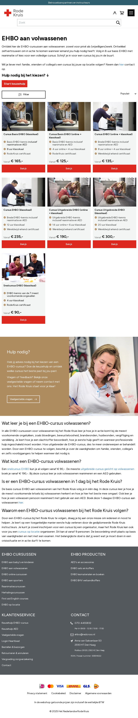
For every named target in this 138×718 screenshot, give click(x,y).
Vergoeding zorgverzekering (17, 659)
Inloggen (114, 13)
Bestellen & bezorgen (13, 647)
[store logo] (11, 12)
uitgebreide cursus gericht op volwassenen (107, 469)
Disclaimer (75, 693)
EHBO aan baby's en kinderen (18, 562)
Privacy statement (37, 693)
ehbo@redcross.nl (85, 634)
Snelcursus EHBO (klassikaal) (19, 285)
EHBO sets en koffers (82, 568)
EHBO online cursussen (14, 574)
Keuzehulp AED (10, 628)
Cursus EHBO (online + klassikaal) (113, 134)
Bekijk (23, 168)
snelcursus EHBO (18, 469)
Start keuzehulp (14, 83)
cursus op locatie (29, 531)
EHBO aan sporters (12, 580)
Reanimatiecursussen (13, 586)
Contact (6, 665)
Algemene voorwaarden (98, 693)
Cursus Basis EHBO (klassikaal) (20, 134)
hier (21, 502)
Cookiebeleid (58, 693)
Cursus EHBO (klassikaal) (17, 209)
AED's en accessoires (82, 562)
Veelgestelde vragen (21, 399)
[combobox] (69, 22)
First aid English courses (15, 598)
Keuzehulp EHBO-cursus (15, 622)
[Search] (118, 22)
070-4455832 (83, 623)
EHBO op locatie (11, 604)
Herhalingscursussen (13, 592)
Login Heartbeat (11, 641)
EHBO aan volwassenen (15, 568)
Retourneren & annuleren (15, 653)
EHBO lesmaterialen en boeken (87, 574)
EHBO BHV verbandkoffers (85, 580)
